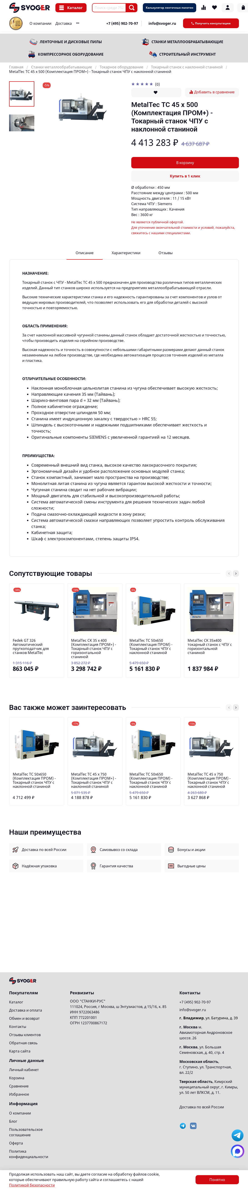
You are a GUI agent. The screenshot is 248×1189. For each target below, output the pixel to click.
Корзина (16, 1077)
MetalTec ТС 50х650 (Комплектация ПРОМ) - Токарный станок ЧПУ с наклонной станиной (150, 646)
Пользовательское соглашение (26, 1132)
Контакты (17, 1026)
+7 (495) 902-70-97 (122, 23)
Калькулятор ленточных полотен (169, 8)
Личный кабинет (24, 1069)
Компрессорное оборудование (71, 54)
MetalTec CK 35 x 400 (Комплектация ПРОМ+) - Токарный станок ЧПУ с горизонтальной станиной (93, 648)
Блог (13, 1121)
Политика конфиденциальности (28, 1154)
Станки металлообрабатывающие (187, 41)
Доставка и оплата (25, 1010)
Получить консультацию (211, 23)
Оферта (16, 1143)
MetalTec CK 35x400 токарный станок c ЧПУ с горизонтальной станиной (210, 646)
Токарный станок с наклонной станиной (187, 67)
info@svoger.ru (162, 23)
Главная (16, 67)
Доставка (63, 23)
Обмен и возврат (24, 1018)
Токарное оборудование (121, 67)
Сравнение (19, 1086)
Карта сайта (19, 1051)
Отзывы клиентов (25, 1034)
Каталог (71, 7)
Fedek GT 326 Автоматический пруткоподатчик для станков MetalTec (31, 646)
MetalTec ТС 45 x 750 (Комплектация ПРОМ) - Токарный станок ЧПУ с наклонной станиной (209, 780)
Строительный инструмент (187, 54)
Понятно (217, 1179)
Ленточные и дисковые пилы (71, 41)
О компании (40, 23)
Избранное (19, 1094)
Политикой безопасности (32, 1185)
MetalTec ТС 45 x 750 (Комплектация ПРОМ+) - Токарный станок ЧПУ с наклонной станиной (93, 780)
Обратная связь (23, 1042)
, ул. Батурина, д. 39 (208, 1017)
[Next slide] (21, 127)
